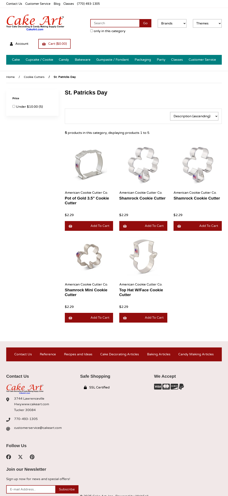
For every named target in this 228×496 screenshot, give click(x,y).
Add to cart (89, 226)
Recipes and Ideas (78, 354)
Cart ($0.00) (54, 44)
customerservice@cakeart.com (38, 428)
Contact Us (14, 4)
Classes (68, 4)
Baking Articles (158, 354)
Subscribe (67, 489)
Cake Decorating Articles (119, 354)
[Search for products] (114, 23)
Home (10, 77)
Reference (48, 354)
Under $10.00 (27, 107)
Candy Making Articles (196, 354)
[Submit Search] (145, 23)
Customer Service (38, 4)
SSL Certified (97, 387)
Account (19, 44)
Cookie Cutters (34, 77)
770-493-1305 (26, 419)
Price (16, 98)
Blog (57, 4)
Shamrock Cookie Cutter (142, 198)
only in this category (107, 31)
